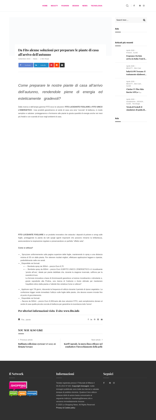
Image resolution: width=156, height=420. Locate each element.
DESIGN (75, 6)
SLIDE (135, 53)
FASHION (65, 6)
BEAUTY (54, 6)
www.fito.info (71, 311)
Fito (22, 320)
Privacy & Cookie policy (65, 408)
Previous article (26, 340)
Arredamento (131, 101)
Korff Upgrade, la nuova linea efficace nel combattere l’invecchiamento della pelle (83, 345)
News (84, 6)
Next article (96, 340)
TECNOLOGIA (96, 6)
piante (28, 320)
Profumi (129, 53)
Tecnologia (136, 104)
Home (45, 6)
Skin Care (137, 68)
